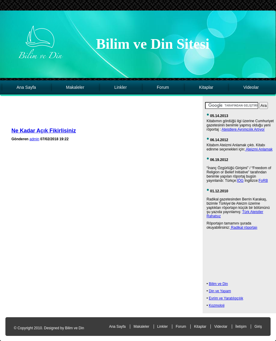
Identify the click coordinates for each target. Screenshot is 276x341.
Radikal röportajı (243, 227)
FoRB (263, 180)
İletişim (241, 326)
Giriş (258, 326)
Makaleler (75, 87)
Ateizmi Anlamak (258, 149)
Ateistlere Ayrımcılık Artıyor (243, 129)
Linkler (120, 87)
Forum (163, 87)
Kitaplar (206, 87)
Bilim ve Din (218, 284)
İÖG (240, 180)
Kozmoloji (217, 305)
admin (34, 139)
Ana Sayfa (26, 87)
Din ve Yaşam (220, 291)
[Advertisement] (103, 113)
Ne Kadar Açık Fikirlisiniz (43, 131)
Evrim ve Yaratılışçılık (226, 298)
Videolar (251, 87)
